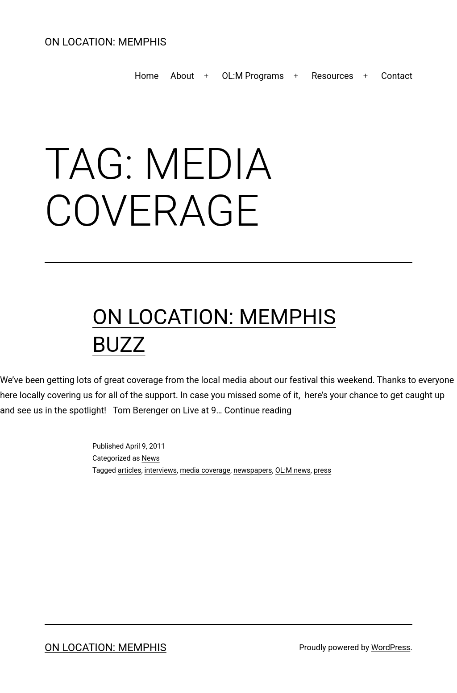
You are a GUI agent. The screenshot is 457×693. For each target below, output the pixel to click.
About (182, 75)
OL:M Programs (253, 75)
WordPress (390, 647)
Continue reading (258, 410)
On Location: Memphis (105, 42)
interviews (161, 470)
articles (129, 470)
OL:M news (293, 470)
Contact (396, 75)
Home (147, 75)
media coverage (205, 470)
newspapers (252, 470)
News (150, 458)
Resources (332, 75)
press (322, 470)
